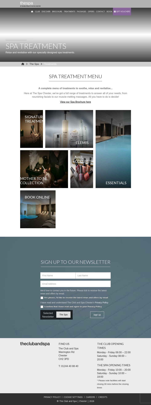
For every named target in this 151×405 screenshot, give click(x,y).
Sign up (97, 315)
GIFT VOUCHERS (122, 11)
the (30, 4)
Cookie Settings (73, 397)
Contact (100, 11)
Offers (91, 11)
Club (37, 11)
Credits (102, 397)
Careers (90, 397)
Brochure (57, 11)
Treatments (69, 11)
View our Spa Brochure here (75, 102)
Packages (81, 11)
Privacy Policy (101, 302)
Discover (46, 11)
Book (109, 11)
